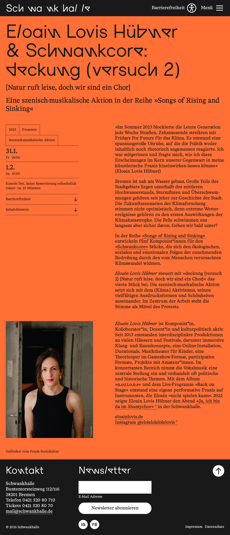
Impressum (194, 527)
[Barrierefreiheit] (174, 8)
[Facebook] (94, 524)
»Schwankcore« (131, 247)
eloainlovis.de (129, 417)
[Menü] (212, 8)
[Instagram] (83, 524)
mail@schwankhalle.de (29, 511)
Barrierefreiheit (41, 199)
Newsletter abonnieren (115, 508)
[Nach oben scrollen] (218, 471)
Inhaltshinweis (41, 210)
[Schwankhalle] (48, 8)
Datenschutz (214, 527)
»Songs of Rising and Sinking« (173, 236)
